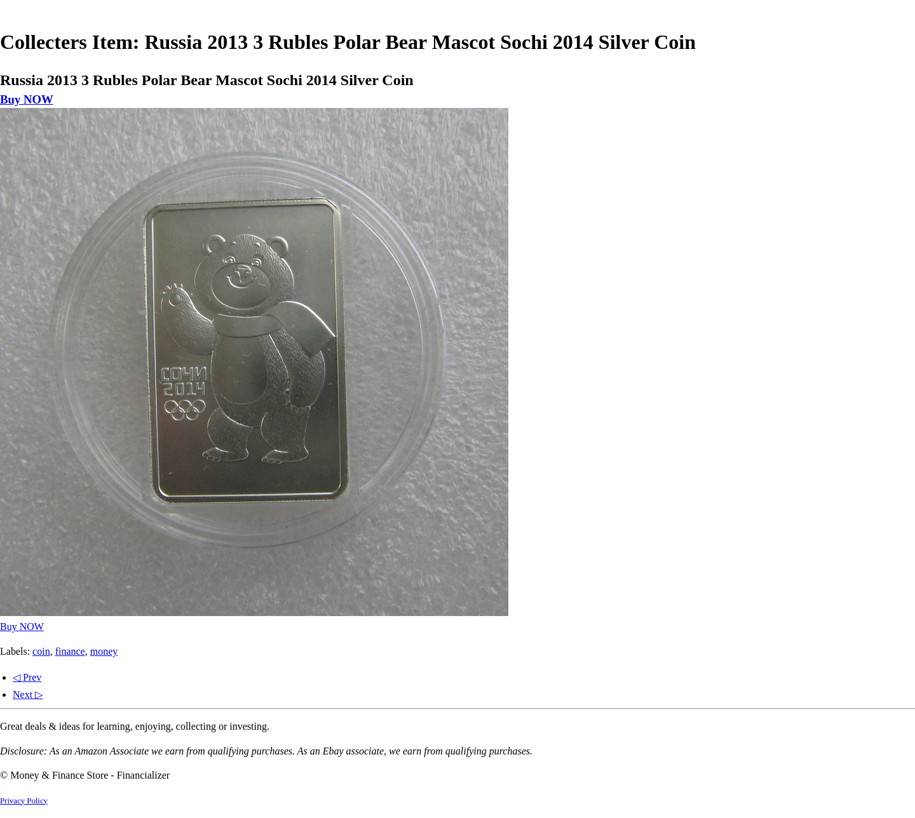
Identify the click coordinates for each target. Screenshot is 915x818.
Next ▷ (28, 694)
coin (41, 651)
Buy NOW (26, 99)
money (104, 651)
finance (70, 651)
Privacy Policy (24, 800)
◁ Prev (27, 677)
